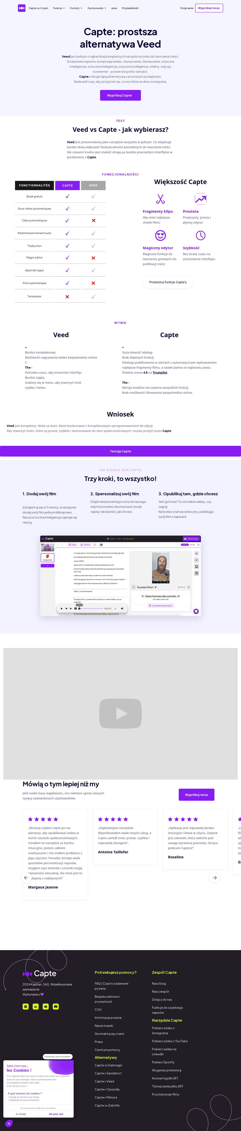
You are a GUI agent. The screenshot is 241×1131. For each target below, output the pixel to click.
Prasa (99, 1042)
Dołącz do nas (162, 999)
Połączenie (186, 8)
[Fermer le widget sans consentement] (58, 1056)
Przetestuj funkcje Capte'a (168, 285)
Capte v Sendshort (108, 1073)
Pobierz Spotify (163, 1062)
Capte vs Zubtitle (107, 1105)
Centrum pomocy (107, 1050)
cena (114, 8)
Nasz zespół (160, 991)
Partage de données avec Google (24, 1097)
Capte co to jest (38, 8)
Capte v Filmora (106, 1097)
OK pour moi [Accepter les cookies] (56, 1114)
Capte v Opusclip (107, 1089)
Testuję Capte (120, 451)
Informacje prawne (108, 1017)
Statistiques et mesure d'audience (24, 1100)
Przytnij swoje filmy (165, 1094)
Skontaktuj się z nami (109, 1034)
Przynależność (130, 8)
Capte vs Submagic (109, 1065)
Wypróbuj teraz (196, 795)
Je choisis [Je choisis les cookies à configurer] (21, 1114)
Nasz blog (159, 983)
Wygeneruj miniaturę (167, 1070)
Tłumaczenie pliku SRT (167, 1086)
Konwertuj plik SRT (165, 1078)
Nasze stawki (104, 1025)
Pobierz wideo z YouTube (170, 1041)
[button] (9, 1123)
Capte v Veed (104, 1081)
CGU (98, 1009)
